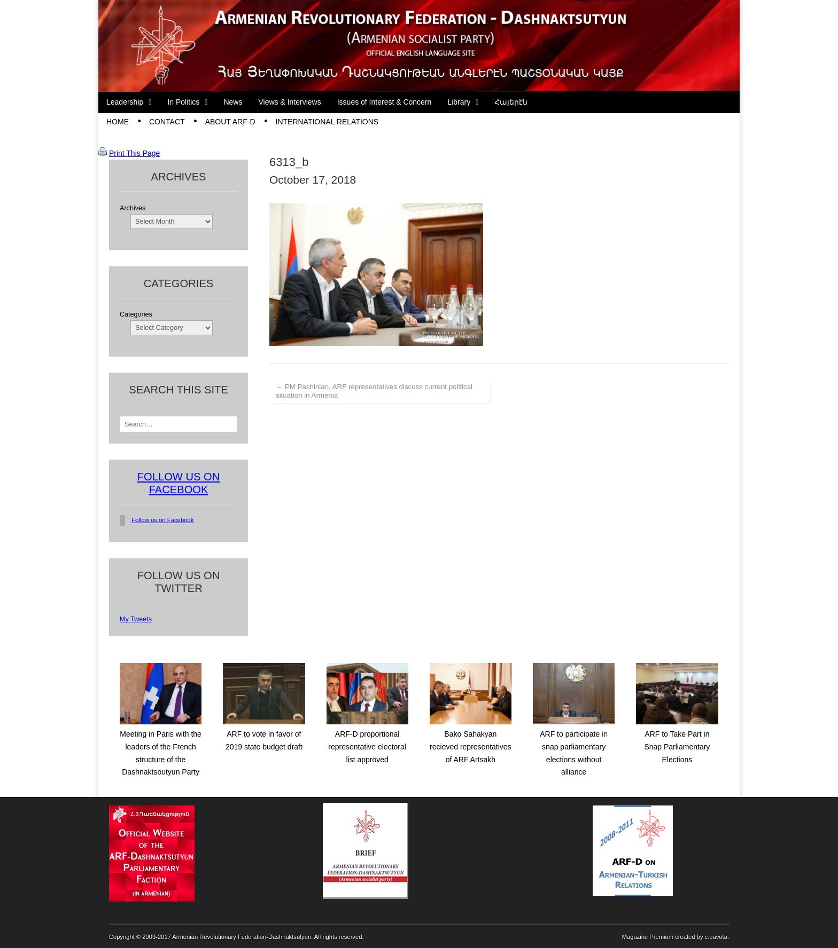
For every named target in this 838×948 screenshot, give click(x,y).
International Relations (327, 121)
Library (458, 102)
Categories (136, 314)
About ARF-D (230, 121)
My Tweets (136, 619)
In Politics (183, 102)
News (232, 102)
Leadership (124, 102)
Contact (167, 121)
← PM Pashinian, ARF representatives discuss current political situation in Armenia (374, 391)
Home (117, 121)
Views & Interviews (289, 102)
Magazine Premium (647, 937)
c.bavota (716, 937)
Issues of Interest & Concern (384, 102)
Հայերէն (510, 102)
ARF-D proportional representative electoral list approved (367, 746)
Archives (132, 208)
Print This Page (134, 153)
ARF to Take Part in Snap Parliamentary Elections (677, 746)
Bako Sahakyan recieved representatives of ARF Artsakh (470, 746)
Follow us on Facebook (162, 520)
